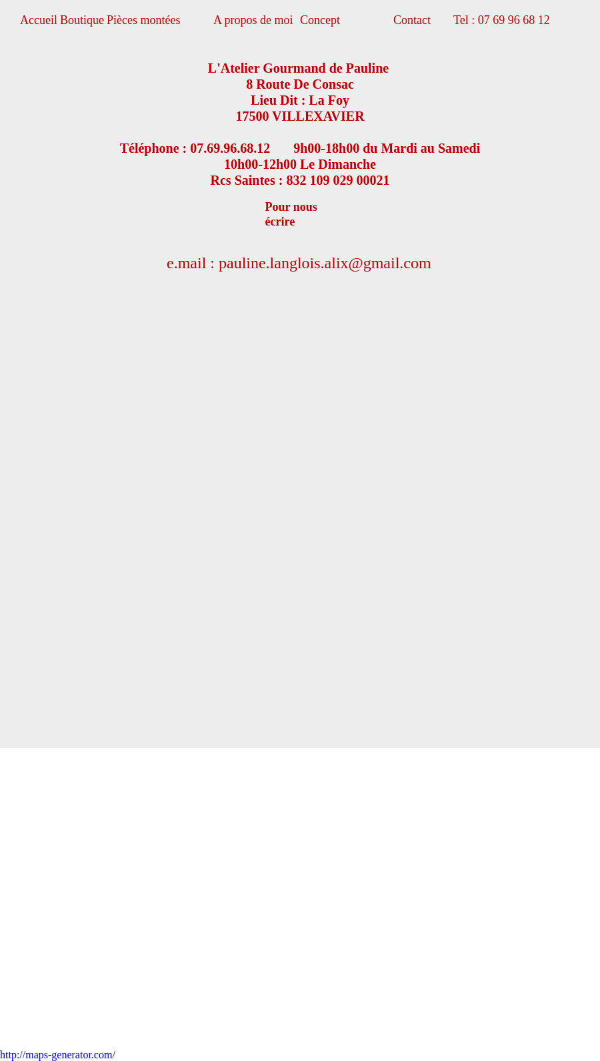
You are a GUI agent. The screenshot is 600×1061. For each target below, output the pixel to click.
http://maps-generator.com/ (57, 1054)
